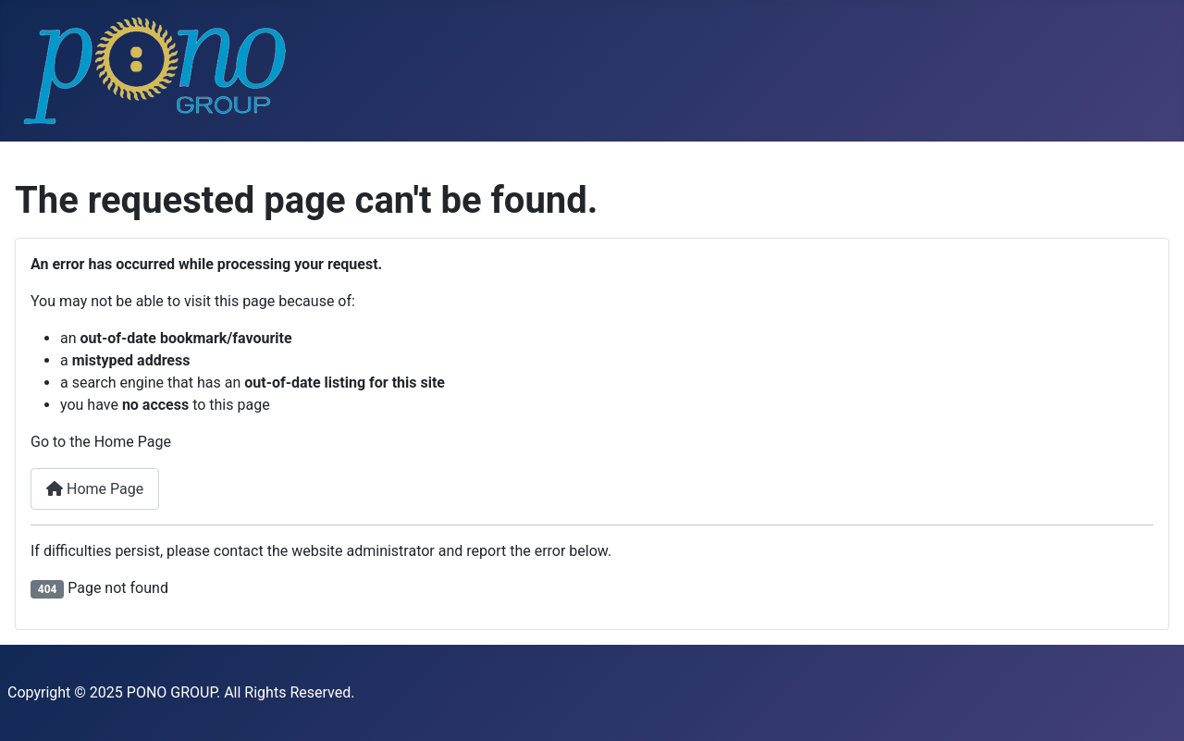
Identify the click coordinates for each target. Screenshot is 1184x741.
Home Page (94, 489)
